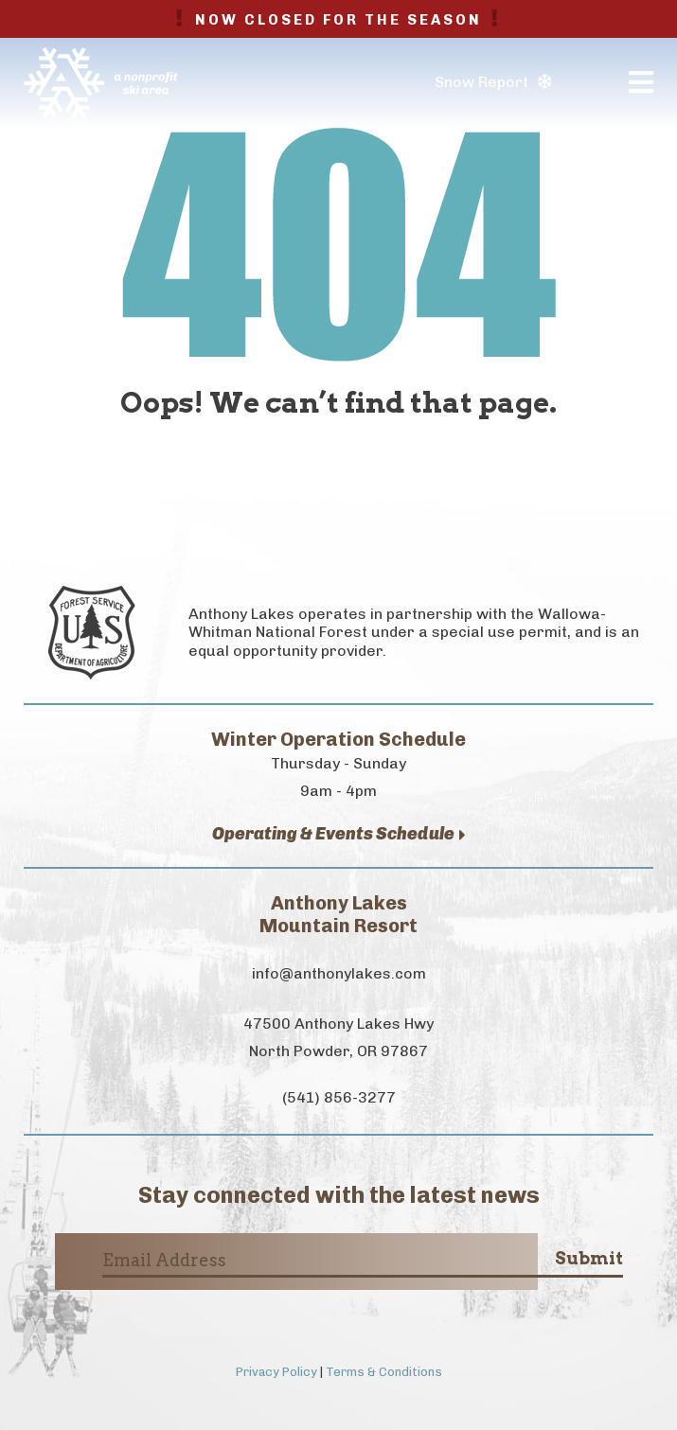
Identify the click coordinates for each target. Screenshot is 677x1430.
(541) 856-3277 (339, 1097)
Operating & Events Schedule (339, 834)
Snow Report (493, 82)
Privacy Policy (276, 1372)
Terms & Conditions (384, 1372)
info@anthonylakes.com (339, 973)
